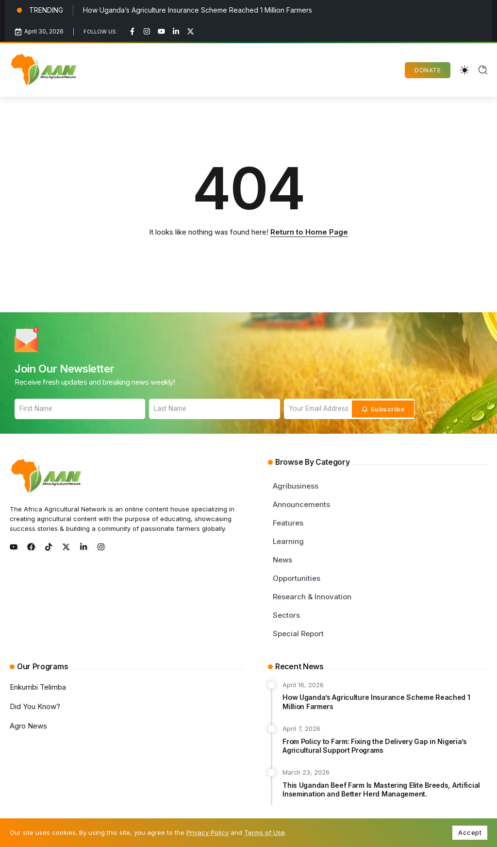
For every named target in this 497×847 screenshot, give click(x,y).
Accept (469, 832)
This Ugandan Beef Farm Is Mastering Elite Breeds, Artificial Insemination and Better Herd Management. (381, 789)
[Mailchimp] (383, 409)
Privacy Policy (207, 832)
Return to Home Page (309, 232)
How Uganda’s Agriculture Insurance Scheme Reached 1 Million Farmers (197, 10)
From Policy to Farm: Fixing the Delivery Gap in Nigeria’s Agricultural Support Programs (374, 746)
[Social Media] (132, 31)
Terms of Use (264, 832)
